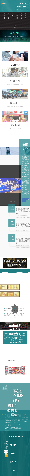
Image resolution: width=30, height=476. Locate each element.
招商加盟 (21, 16)
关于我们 (8, 16)
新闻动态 (13, 16)
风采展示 (17, 16)
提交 (6, 455)
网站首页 (4, 16)
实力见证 (25, 16)
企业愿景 (15, 25)
